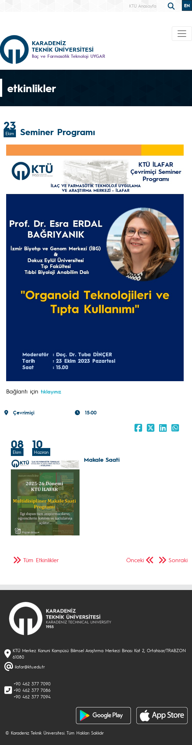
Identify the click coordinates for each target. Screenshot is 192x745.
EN (187, 5)
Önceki (135, 560)
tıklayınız (51, 391)
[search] (172, 5)
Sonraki (178, 560)
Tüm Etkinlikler (41, 560)
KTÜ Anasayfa (142, 6)
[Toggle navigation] (182, 33)
